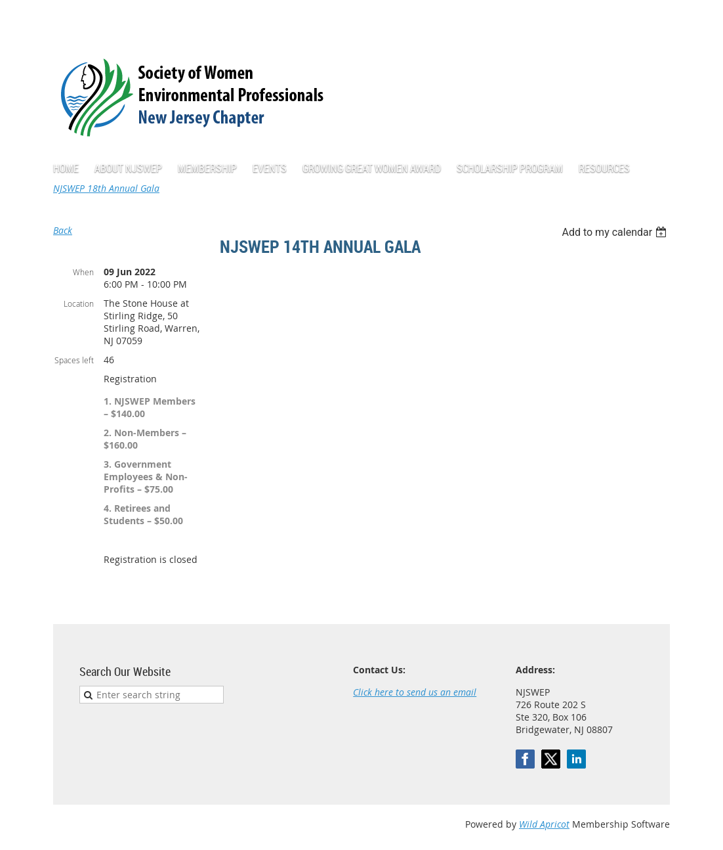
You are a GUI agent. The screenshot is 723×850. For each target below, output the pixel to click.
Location (79, 303)
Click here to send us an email (414, 692)
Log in (657, 19)
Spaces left (74, 360)
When (83, 272)
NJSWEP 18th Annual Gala (106, 188)
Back (62, 230)
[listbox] (616, 232)
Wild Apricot (544, 824)
